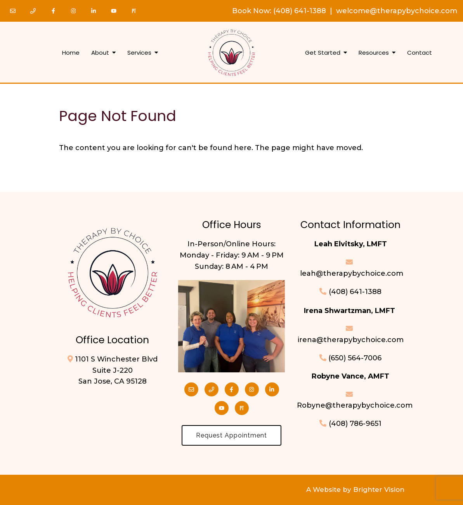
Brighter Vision (378, 489)
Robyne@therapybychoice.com (355, 405)
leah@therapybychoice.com (350, 273)
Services (139, 53)
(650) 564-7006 (354, 358)
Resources (374, 53)
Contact (419, 53)
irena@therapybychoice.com (351, 340)
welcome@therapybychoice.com (396, 11)
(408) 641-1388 (299, 11)
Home (71, 53)
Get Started (322, 53)
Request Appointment (231, 435)
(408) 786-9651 (355, 423)
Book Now (251, 11)
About (100, 53)
